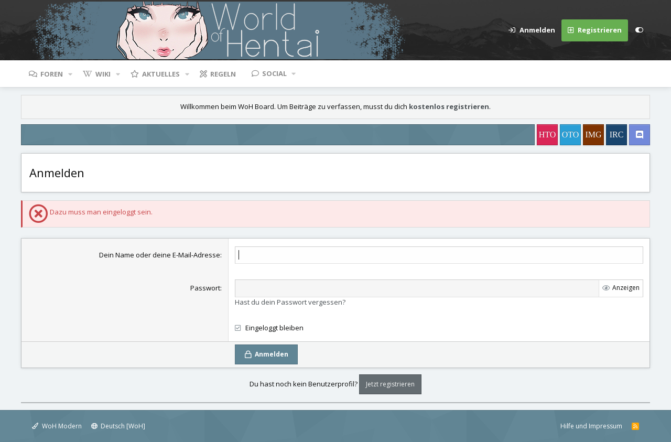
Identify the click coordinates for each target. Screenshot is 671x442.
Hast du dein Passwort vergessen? (290, 302)
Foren (51, 74)
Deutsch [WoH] (118, 426)
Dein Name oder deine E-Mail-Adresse (159, 255)
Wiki (103, 74)
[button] (70, 74)
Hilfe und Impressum (591, 426)
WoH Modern (57, 426)
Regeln (223, 74)
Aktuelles (161, 74)
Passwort (205, 288)
